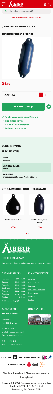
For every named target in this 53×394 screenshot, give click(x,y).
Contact (31, 300)
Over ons (31, 296)
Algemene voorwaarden (37, 373)
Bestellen (31, 279)
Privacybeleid (26, 377)
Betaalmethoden (34, 283)
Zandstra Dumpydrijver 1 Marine (39, 221)
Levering (31, 286)
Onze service (33, 293)
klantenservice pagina (43, 263)
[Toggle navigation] (3, 4)
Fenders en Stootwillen (19, 26)
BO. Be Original (35, 386)
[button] (45, 4)
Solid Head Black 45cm (13, 220)
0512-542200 (9, 329)
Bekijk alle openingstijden (11, 301)
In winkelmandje (23, 106)
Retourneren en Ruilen (36, 290)
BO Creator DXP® (32, 389)
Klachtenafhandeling (13, 373)
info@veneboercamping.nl (13, 332)
